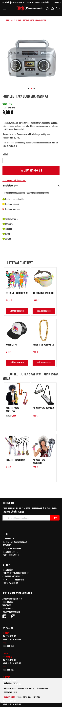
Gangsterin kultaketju (43, 344)
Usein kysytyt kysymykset (13, 579)
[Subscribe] (55, 518)
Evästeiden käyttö (10, 555)
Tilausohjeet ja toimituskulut (15, 573)
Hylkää (19, 697)
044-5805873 (7, 608)
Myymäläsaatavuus (10, 185)
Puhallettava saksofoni (12, 410)
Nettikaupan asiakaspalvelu (14, 542)
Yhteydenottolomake (11, 548)
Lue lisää (36, 697)
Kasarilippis (11, 344)
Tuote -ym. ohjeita (10, 583)
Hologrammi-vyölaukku (44, 293)
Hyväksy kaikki (9, 697)
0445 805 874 (7, 602)
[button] (57, 3)
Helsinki (5, 633)
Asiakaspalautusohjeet (12, 576)
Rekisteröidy (8, 569)
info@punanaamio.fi (11, 612)
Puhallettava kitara (15, 460)
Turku (5, 653)
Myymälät (6, 2)
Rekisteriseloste (10, 551)
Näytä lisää (27, 697)
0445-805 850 (8, 646)
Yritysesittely (9, 538)
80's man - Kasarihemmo (17, 293)
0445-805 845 (8, 670)
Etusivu (9, 20)
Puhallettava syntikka (43, 408)
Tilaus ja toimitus (18, 2)
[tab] (31, 185)
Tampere (6, 677)
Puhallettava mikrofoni (39, 461)
